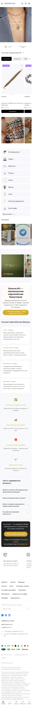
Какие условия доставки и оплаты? (14, 498)
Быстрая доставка (10, 561)
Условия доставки (8, 590)
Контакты (22, 590)
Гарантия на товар (19, 594)
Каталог (4, 582)
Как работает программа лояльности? (11, 513)
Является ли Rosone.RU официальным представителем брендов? (15, 491)
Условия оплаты (22, 586)
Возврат (4, 598)
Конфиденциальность (21, 655)
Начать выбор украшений (16, 534)
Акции (12, 582)
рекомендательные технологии (11, 669)
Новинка (17, 59)
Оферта (3, 658)
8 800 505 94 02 (6, 624)
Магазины (5, 594)
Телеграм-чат (23, 544)
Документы (15, 598)
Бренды (21, 582)
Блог (11, 586)
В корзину (12, 111)
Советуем (6, 59)
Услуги (4, 586)
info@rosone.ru (6, 627)
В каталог (14, 29)
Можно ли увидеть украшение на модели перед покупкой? (13, 505)
